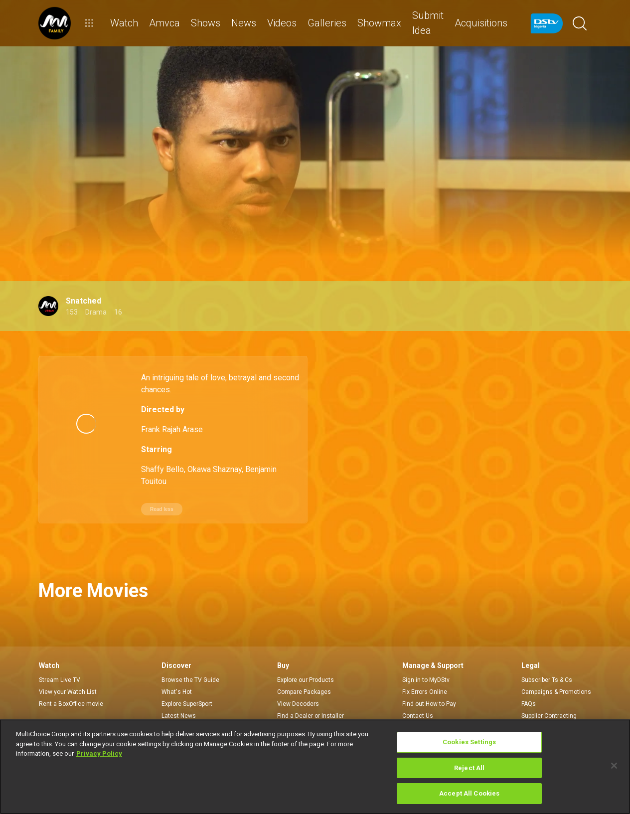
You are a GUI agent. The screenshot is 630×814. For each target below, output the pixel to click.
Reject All (469, 768)
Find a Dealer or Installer (310, 695)
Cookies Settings (469, 742)
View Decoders (298, 683)
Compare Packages (304, 671)
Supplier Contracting (549, 695)
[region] (315, 766)
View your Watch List (68, 671)
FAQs (528, 683)
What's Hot (176, 671)
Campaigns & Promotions (556, 671)
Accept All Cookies (469, 793)
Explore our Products (305, 659)
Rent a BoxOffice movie (71, 683)
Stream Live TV (59, 659)
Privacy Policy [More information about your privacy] (99, 753)
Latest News (178, 695)
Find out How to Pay (429, 683)
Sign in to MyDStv (426, 659)
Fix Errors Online (424, 671)
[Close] (614, 766)
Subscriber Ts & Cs (546, 659)
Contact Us (417, 695)
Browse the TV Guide (190, 659)
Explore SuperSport (186, 683)
